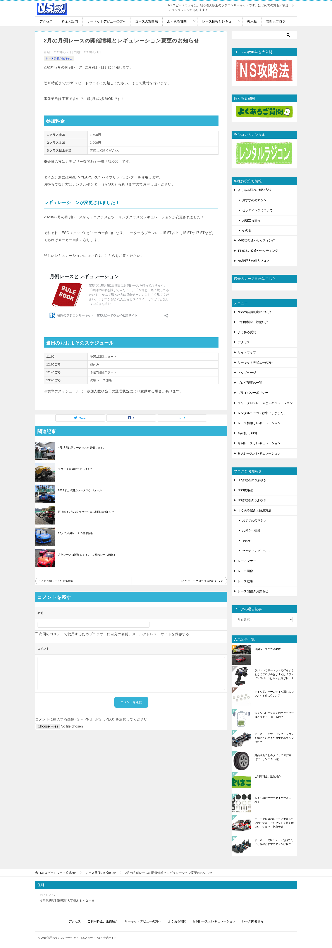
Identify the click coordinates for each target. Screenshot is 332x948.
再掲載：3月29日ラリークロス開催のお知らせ (86, 511)
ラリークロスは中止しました (75, 469)
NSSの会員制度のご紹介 (255, 312)
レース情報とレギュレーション (259, 423)
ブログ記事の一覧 (250, 382)
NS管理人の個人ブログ (253, 260)
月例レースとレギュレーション (259, 443)
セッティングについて (257, 210)
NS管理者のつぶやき (252, 500)
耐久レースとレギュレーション (259, 453)
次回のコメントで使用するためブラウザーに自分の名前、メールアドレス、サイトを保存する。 (116, 634)
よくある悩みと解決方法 (254, 190)
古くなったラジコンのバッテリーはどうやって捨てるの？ (274, 714)
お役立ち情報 (251, 220)
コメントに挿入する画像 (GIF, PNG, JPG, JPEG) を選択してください (91, 719)
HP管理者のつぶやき (252, 480)
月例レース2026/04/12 (268, 649)
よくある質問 (177, 21)
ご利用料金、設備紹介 (253, 322)
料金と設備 (70, 21)
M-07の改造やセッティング (256, 240)
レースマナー (247, 561)
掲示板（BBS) (247, 433)
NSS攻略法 (245, 490)
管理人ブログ (276, 21)
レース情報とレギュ (217, 21)
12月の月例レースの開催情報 (76, 533)
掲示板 (252, 21)
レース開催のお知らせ (59, 58)
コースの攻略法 (146, 21)
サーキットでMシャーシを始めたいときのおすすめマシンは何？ (274, 842)
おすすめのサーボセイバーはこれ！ (273, 799)
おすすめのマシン (254, 200)
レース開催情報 (252, 921)
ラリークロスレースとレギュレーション (265, 403)
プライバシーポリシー (253, 392)
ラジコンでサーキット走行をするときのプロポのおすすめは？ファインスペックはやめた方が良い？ (274, 674)
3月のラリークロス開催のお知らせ (202, 580)
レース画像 (245, 571)
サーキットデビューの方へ (106, 21)
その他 (246, 230)
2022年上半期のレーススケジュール (80, 490)
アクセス (46, 21)
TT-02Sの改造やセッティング (258, 250)
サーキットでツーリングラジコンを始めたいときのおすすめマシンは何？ (274, 738)
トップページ (247, 372)
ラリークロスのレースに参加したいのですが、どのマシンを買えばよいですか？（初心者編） (274, 822)
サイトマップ (247, 352)
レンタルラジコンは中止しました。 (262, 413)
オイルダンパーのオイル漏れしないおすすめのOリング (274, 693)
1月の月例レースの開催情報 (57, 580)
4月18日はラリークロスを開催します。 (82, 447)
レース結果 (245, 581)
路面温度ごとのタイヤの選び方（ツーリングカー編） (273, 757)
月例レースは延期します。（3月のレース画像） (87, 554)
